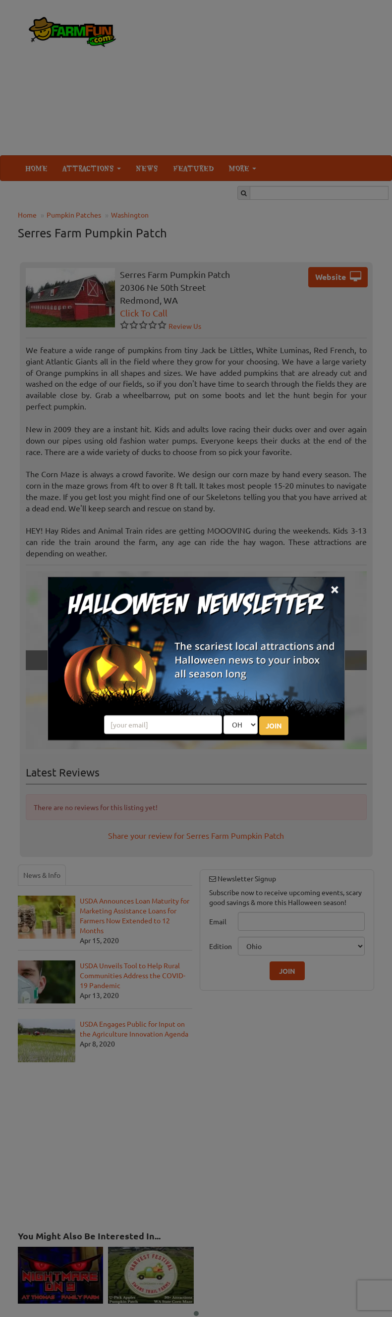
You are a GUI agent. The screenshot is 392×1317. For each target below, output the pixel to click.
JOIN (274, 725)
